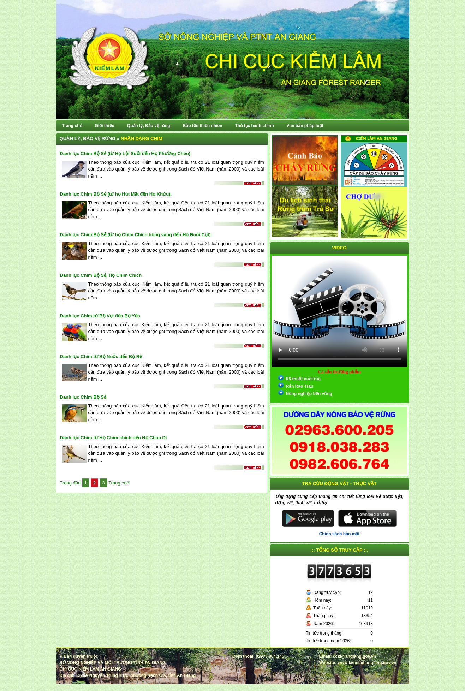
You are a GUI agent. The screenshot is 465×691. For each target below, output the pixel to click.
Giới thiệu (104, 125)
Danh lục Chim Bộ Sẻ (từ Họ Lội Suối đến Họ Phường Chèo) (125, 153)
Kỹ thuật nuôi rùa (303, 378)
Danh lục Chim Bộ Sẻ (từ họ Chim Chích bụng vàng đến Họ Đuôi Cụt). (136, 234)
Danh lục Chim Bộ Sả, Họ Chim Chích (101, 275)
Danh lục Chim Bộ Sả (83, 397)
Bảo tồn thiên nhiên (202, 125)
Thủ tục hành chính (254, 125)
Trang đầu (71, 483)
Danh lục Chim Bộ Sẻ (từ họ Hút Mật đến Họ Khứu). (116, 194)
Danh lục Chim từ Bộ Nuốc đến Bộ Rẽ (101, 356)
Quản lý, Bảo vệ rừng (148, 125)
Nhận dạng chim (141, 138)
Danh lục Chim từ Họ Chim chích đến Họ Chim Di (113, 437)
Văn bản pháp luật (305, 125)
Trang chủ (72, 125)
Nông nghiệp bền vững (309, 393)
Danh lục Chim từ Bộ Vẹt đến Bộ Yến (100, 315)
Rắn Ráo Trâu (300, 386)
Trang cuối (119, 483)
